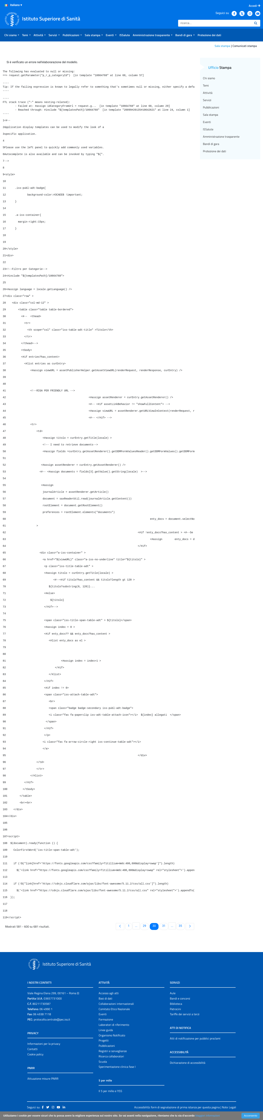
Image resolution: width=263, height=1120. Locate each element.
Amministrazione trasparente (221, 136)
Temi (206, 85)
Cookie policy (35, 1054)
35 (182, 926)
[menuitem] (12, 35)
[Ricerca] (214, 23)
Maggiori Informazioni (207, 1115)
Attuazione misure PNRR (42, 1078)
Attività (207, 93)
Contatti (32, 1049)
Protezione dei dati (214, 151)
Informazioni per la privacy (43, 1043)
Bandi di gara (211, 144)
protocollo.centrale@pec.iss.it (52, 1019)
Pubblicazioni (211, 107)
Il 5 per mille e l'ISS (110, 1091)
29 (146, 926)
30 (155, 926)
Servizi (207, 100)
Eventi (207, 122)
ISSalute (208, 129)
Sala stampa (222, 46)
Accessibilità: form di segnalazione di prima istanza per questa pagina (177, 1107)
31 (165, 926)
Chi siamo (209, 78)
